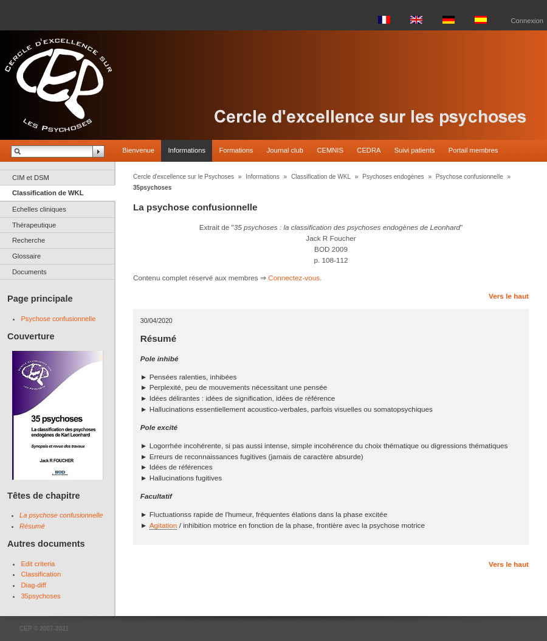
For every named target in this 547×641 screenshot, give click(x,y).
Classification (41, 574)
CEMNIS (330, 150)
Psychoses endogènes (393, 176)
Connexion (527, 20)
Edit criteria (38, 563)
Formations (236, 150)
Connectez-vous (294, 278)
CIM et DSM (30, 177)
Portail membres (473, 150)
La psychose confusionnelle (61, 515)
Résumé (32, 526)
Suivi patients (414, 150)
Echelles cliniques (39, 209)
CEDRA (368, 150)
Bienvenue (138, 150)
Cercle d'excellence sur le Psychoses (183, 176)
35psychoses (40, 596)
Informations (186, 150)
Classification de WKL (48, 192)
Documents (29, 271)
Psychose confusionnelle (58, 318)
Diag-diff (33, 585)
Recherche (28, 240)
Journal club (285, 150)
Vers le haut (509, 296)
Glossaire (26, 256)
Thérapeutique (34, 225)
